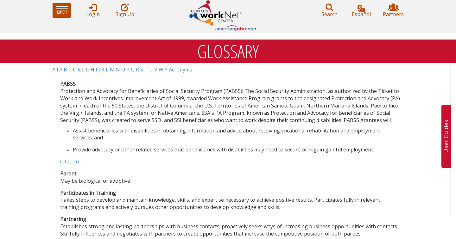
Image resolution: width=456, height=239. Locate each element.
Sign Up (125, 10)
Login (93, 10)
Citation (69, 161)
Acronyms (180, 69)
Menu (63, 10)
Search (329, 10)
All (55, 69)
